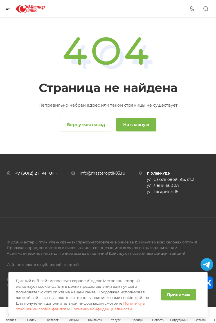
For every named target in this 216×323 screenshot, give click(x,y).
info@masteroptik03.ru (102, 173)
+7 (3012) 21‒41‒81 (34, 173)
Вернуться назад (86, 124)
